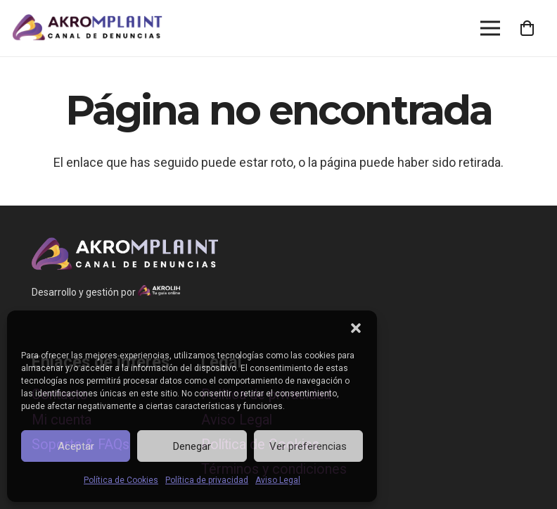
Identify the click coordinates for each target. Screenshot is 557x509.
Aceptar (76, 446)
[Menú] (490, 28)
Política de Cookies (121, 480)
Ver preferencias (308, 446)
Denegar (192, 446)
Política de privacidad (206, 480)
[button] (356, 328)
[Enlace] (87, 28)
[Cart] (527, 28)
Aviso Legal (277, 480)
